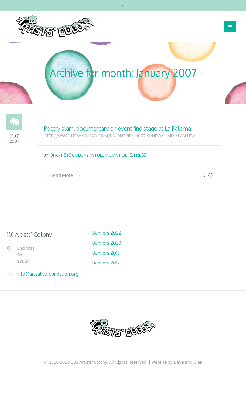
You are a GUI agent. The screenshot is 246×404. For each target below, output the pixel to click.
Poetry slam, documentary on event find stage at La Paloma (117, 128)
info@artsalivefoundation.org (47, 274)
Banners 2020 (106, 243)
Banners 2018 (106, 252)
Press (140, 155)
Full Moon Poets (113, 155)
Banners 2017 (106, 262)
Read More (61, 175)
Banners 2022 (106, 233)
